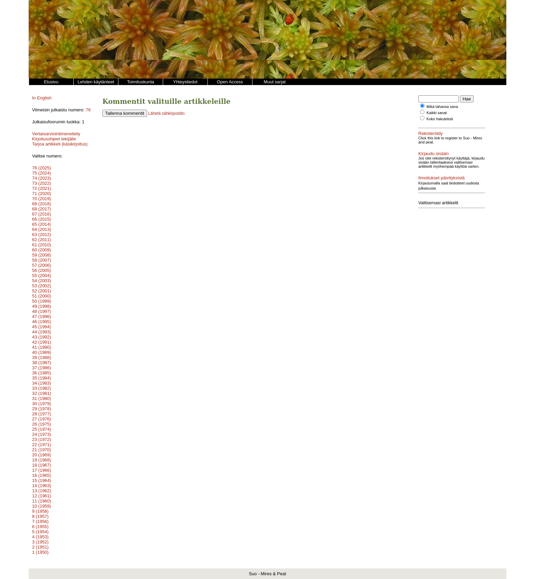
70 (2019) (41, 198)
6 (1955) (40, 526)
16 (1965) (41, 475)
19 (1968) (41, 460)
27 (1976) (41, 419)
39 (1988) (41, 357)
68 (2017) (41, 208)
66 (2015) (41, 219)
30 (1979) (41, 403)
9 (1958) (40, 511)
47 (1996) (41, 316)
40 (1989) (41, 352)
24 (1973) (41, 434)
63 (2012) (41, 234)
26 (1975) (41, 424)
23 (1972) (41, 439)
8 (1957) (40, 516)
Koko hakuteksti (439, 119)
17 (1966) (41, 470)
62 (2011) (41, 239)
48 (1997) (41, 311)
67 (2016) (41, 214)
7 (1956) (40, 521)
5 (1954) (40, 531)
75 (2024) (41, 173)
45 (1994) (41, 326)
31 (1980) (41, 398)
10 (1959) (41, 506)
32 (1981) (41, 393)
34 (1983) (41, 383)
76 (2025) (41, 167)
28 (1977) (41, 413)
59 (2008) (41, 255)
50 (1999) (41, 301)
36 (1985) (41, 372)
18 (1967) (41, 465)
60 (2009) (41, 249)
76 (88, 109)
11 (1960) (41, 501)
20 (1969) (41, 454)
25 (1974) (41, 429)
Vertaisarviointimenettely (56, 133)
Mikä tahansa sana (442, 107)
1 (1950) (40, 552)
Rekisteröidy (430, 133)
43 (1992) (41, 337)
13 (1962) (41, 490)
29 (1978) (41, 408)
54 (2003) (41, 280)
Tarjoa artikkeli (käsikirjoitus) (60, 144)
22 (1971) (41, 444)
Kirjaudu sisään (433, 153)
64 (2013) (41, 229)
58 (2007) (41, 260)
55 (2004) (41, 275)
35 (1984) (41, 378)
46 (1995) (41, 321)
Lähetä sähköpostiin (166, 113)
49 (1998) (41, 306)
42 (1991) (41, 342)
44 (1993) (41, 331)
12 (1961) (41, 495)
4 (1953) (40, 536)
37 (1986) (41, 367)
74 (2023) (41, 178)
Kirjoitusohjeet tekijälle (54, 138)
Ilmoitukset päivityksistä (441, 177)
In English (42, 97)
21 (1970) (41, 449)
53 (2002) (41, 285)
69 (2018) (41, 203)
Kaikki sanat (436, 113)
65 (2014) (41, 224)
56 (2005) (41, 270)
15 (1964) (41, 480)
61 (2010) (41, 244)
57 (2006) (41, 265)
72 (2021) (41, 188)
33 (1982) (41, 388)
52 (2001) (41, 290)
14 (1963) (41, 485)
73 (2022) (41, 183)
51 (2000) (41, 296)
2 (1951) (40, 547)
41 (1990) (41, 347)
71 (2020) (41, 193)
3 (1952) (40, 541)
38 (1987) (41, 362)
